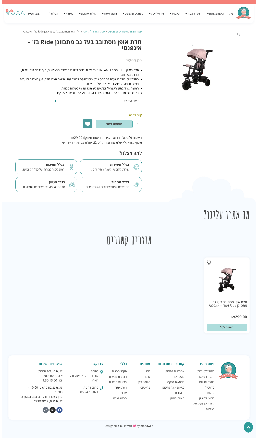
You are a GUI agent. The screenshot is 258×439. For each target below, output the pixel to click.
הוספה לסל (108, 124)
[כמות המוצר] (136, 124)
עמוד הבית (136, 31)
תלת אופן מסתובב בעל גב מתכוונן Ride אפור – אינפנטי (228, 305)
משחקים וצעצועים (118, 31)
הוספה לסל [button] (227, 328)
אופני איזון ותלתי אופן (94, 31)
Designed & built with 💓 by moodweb (129, 426)
